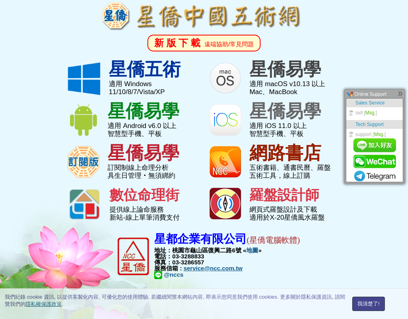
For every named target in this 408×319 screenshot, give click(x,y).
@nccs (168, 274)
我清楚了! (368, 304)
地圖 (252, 250)
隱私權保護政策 (44, 304)
